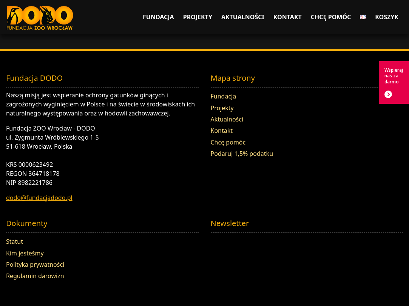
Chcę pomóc (331, 17)
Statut (14, 241)
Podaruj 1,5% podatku (242, 153)
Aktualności (242, 17)
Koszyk (386, 17)
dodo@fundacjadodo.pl (39, 198)
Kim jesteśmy (25, 253)
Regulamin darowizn (35, 276)
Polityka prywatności (35, 264)
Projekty (197, 17)
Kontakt (287, 17)
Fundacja (158, 17)
